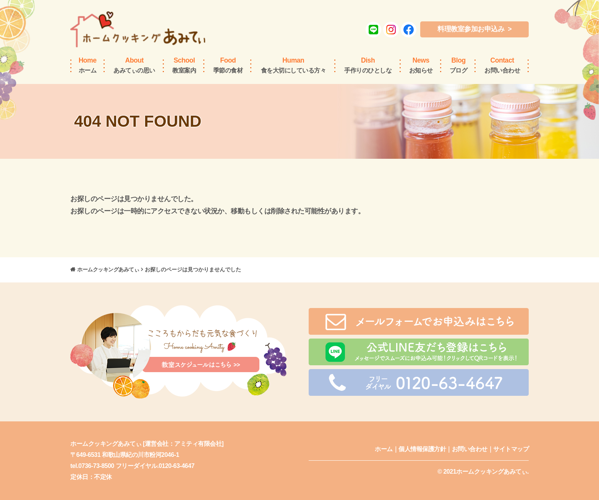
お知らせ (421, 65)
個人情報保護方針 (422, 449)
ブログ (459, 65)
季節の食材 (228, 65)
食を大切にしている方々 (293, 65)
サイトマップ (511, 449)
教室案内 (184, 65)
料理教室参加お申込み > (474, 29)
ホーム (88, 65)
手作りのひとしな (368, 65)
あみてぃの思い (134, 65)
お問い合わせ (502, 65)
